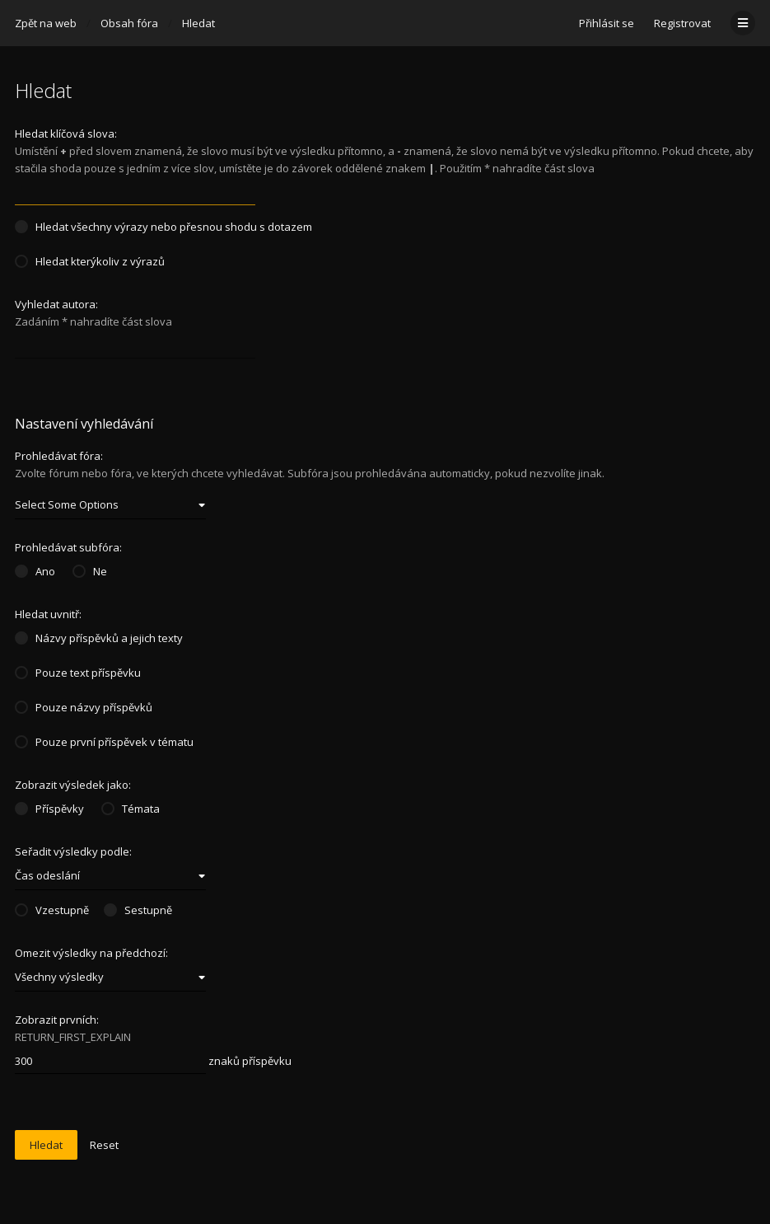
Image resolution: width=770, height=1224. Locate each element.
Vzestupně (52, 910)
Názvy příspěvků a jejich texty (99, 638)
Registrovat (682, 23)
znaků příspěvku (153, 1061)
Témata (130, 808)
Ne (89, 571)
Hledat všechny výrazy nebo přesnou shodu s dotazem (163, 226)
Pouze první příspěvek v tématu (104, 741)
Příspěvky (49, 808)
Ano (35, 571)
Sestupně (138, 910)
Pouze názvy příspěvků (83, 707)
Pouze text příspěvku (78, 672)
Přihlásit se (606, 23)
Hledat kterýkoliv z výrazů (90, 261)
